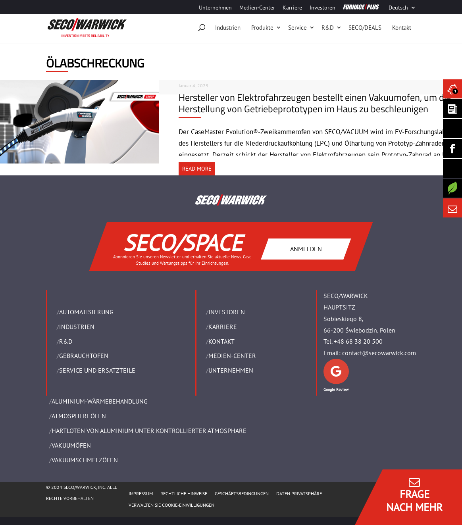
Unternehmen (215, 8)
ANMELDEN (306, 248)
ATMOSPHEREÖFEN (79, 416)
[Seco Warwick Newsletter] (452, 108)
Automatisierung (86, 312)
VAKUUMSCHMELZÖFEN (85, 460)
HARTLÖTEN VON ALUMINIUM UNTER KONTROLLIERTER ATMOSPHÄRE (149, 431)
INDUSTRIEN (76, 327)
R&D (327, 27)
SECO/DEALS (364, 27)
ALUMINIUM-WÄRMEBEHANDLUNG (100, 401)
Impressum (141, 493)
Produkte (262, 27)
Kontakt (401, 27)
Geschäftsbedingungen (242, 493)
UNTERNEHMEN (230, 370)
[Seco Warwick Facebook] (452, 148)
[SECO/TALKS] (452, 168)
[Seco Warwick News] (452, 88)
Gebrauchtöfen (83, 356)
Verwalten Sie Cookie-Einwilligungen (171, 505)
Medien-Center (257, 8)
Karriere (292, 8)
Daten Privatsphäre (299, 493)
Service (297, 27)
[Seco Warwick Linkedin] (452, 128)
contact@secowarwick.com (379, 353)
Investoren (322, 8)
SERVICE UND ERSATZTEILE (97, 370)
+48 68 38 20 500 (358, 341)
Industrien (228, 27)
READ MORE (197, 168)
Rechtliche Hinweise (183, 493)
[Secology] (452, 188)
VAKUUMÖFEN (71, 445)
